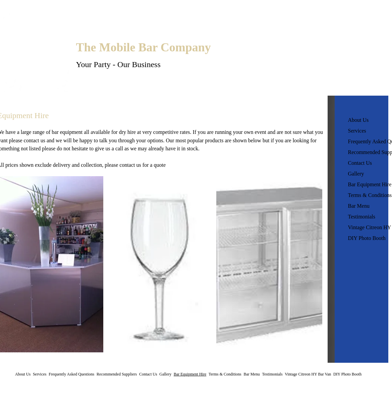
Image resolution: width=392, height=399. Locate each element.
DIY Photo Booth (367, 238)
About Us (358, 120)
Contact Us (360, 163)
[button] (160, 264)
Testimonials (362, 216)
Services (357, 131)
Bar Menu (359, 206)
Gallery (356, 174)
